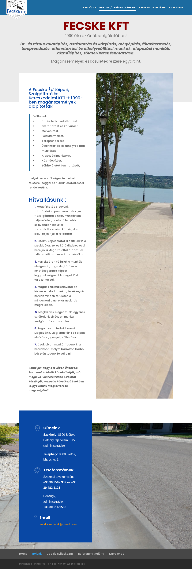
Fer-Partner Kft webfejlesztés (66, 563)
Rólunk (37, 554)
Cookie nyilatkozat (60, 554)
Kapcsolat (177, 7)
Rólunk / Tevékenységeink (117, 7)
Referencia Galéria (152, 7)
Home (23, 554)
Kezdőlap (89, 7)
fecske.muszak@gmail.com (58, 524)
